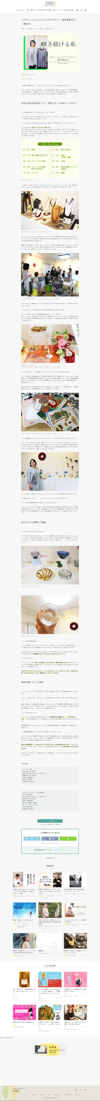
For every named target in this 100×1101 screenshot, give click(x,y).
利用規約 (38, 1096)
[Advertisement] (50, 1073)
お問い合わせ (69, 10)
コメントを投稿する (50, 821)
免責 (48, 1096)
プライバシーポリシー (30, 1096)
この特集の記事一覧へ (50, 860)
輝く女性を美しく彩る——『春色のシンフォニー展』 (54, 185)
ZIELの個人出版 (64, 1096)
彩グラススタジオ (73, 535)
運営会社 (44, 1096)
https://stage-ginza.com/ (31, 804)
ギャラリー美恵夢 (46, 129)
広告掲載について (55, 1096)
